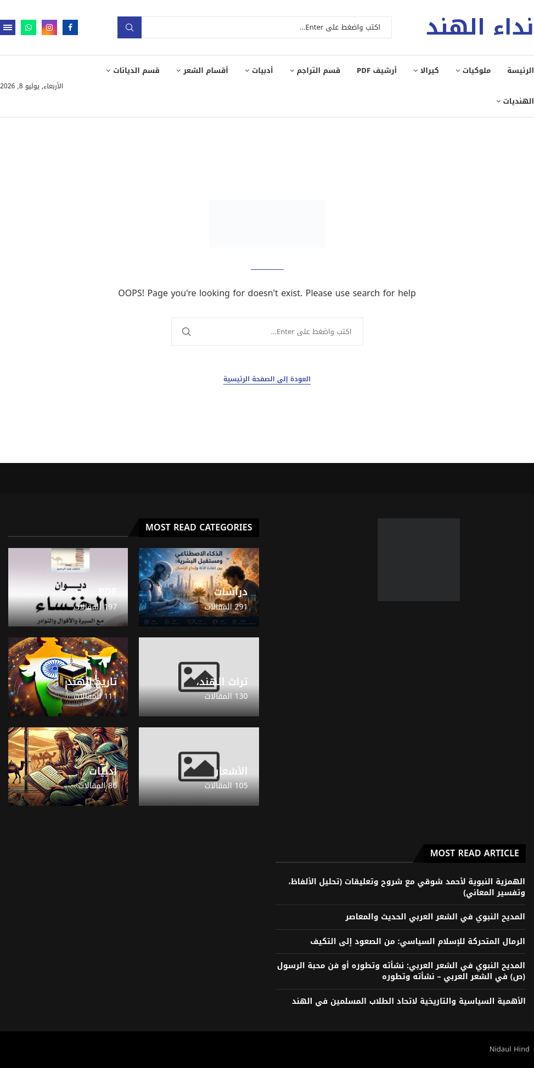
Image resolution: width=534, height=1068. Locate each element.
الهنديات (518, 101)
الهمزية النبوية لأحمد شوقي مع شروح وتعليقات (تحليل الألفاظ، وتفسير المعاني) (406, 887)
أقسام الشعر (205, 70)
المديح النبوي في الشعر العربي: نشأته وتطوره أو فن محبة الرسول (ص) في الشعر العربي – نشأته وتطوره (401, 971)
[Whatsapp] (28, 27)
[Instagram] (49, 27)
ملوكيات (477, 70)
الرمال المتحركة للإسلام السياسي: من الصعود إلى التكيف (417, 941)
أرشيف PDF (377, 70)
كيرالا (429, 70)
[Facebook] (70, 27)
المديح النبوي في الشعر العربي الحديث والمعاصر (435, 916)
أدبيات (262, 70)
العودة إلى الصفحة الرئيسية (267, 379)
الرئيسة (520, 70)
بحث (129, 27)
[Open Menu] (7, 27)
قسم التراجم (319, 70)
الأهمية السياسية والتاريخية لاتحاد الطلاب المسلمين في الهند (409, 1001)
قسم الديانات (136, 70)
